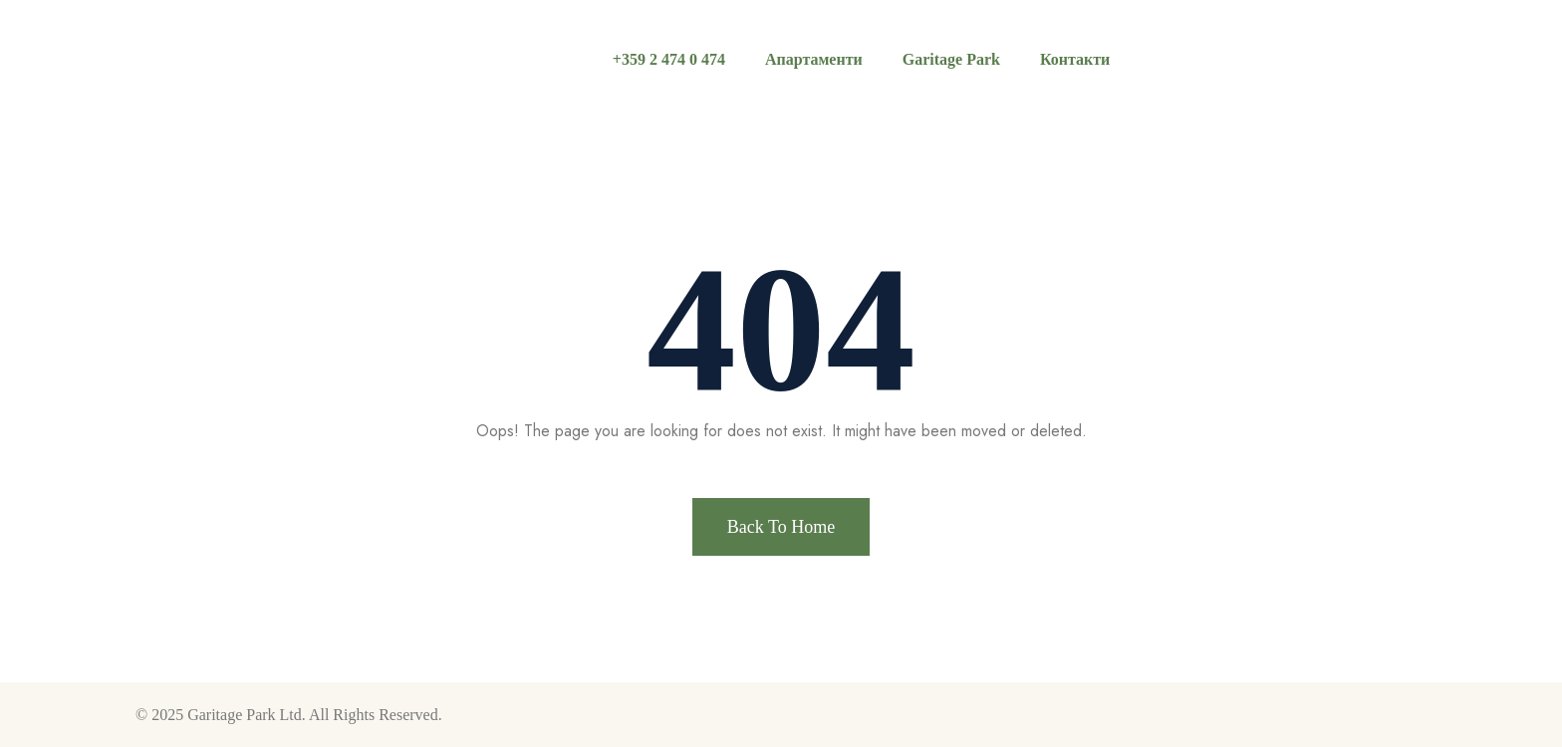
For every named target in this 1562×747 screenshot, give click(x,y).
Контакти (1075, 59)
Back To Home (781, 527)
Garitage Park (951, 59)
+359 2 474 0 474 (669, 59)
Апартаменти (814, 59)
